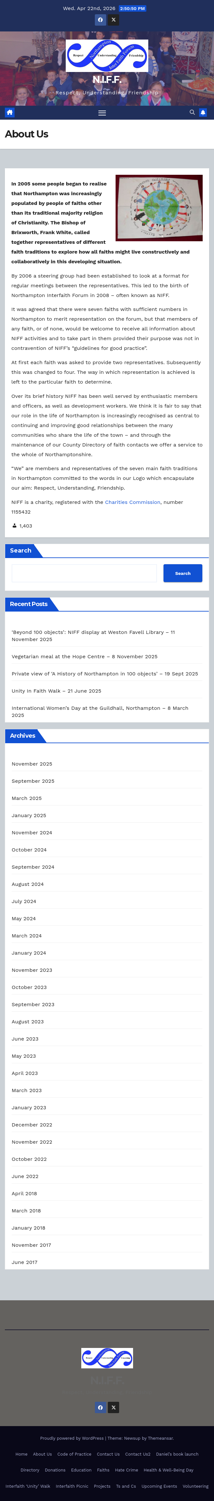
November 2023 (32, 970)
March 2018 (26, 1211)
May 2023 (24, 1056)
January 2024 (29, 953)
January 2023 (29, 1108)
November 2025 (32, 764)
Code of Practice (74, 1454)
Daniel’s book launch (177, 1454)
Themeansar (160, 1438)
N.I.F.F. (107, 80)
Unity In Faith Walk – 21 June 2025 (56, 691)
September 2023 (33, 1005)
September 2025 (33, 781)
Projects (102, 1486)
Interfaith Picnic (72, 1486)
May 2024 (24, 919)
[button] (192, 113)
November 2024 (32, 833)
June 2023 (25, 1039)
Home (22, 1454)
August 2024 (28, 884)
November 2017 (31, 1245)
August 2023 (28, 1022)
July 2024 (24, 902)
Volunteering (195, 1486)
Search (20, 550)
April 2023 (25, 1073)
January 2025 (29, 816)
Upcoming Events (159, 1486)
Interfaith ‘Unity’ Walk (28, 1486)
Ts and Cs (126, 1486)
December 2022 (32, 1125)
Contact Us (108, 1454)
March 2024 (27, 936)
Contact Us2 (138, 1454)
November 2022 (32, 1142)
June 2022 (25, 1176)
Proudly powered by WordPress (72, 1438)
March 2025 (27, 798)
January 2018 (28, 1228)
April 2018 (24, 1194)
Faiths (103, 1470)
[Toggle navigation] (102, 112)
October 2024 (29, 850)
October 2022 (29, 1159)
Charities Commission (133, 502)
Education (81, 1470)
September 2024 (33, 867)
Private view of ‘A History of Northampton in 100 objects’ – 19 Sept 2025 (105, 674)
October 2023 (29, 987)
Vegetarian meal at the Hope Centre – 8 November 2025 (85, 657)
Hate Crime (126, 1470)
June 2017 (25, 1262)
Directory (30, 1470)
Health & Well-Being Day (169, 1470)
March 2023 (27, 1091)
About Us (42, 1454)
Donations (55, 1470)
